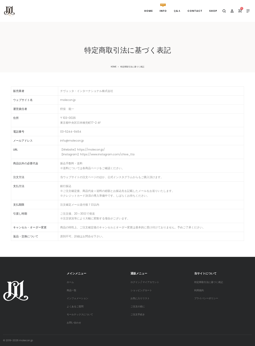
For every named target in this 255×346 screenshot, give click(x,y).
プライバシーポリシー (206, 298)
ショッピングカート (141, 290)
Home (113, 66)
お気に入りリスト (140, 298)
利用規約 (199, 290)
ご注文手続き (137, 314)
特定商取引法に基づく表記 (208, 282)
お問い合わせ (74, 322)
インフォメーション (77, 298)
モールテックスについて (80, 314)
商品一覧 (71, 290)
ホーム (70, 282)
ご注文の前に (137, 306)
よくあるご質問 (75, 306)
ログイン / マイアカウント (144, 282)
